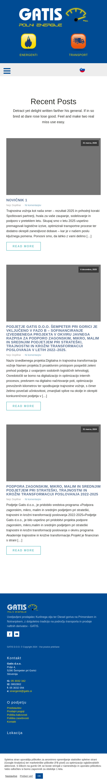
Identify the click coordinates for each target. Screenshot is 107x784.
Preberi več (26, 776)
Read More (23, 246)
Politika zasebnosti (18, 718)
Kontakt (11, 721)
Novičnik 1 (16, 200)
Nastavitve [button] (11, 776)
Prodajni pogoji (15, 711)
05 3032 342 (18, 680)
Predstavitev (14, 708)
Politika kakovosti (17, 714)
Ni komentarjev (33, 205)
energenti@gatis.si (21, 691)
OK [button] (39, 776)
